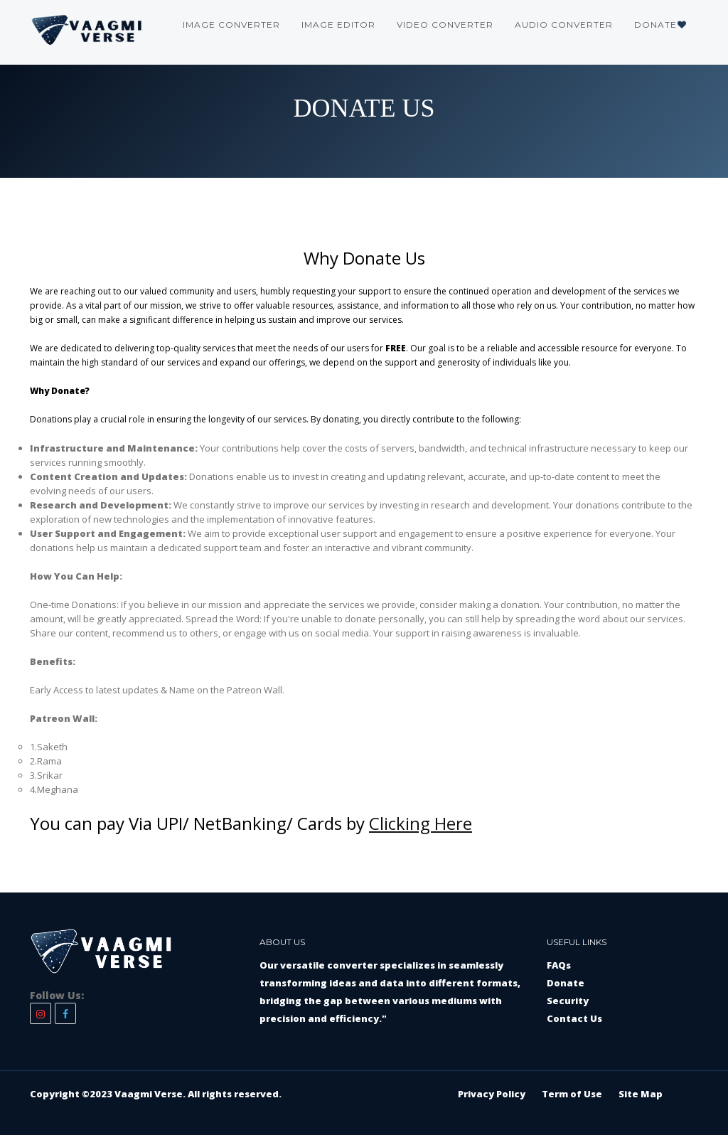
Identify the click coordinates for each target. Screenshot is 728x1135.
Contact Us (574, 1018)
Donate (660, 24)
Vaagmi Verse (148, 1093)
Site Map (641, 1093)
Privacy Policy (491, 1093)
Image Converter (231, 24)
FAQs (559, 965)
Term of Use (572, 1093)
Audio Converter (564, 24)
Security (568, 1000)
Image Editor (338, 24)
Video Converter (445, 24)
